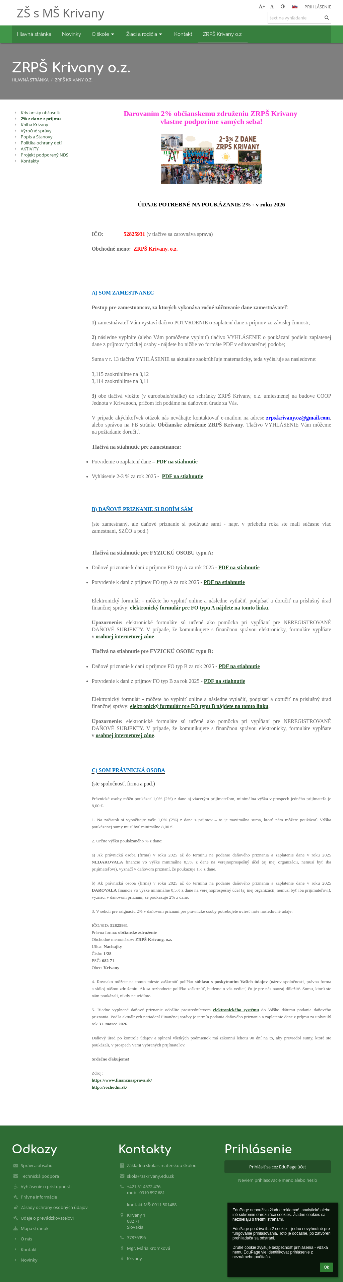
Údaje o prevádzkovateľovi (47, 1218)
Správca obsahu (37, 1165)
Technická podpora (40, 1176)
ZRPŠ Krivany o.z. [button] (223, 34)
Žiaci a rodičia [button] (144, 34)
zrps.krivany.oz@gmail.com (298, 418)
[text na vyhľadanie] (299, 18)
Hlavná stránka (30, 80)
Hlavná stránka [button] (34, 34)
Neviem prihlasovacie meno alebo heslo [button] (277, 1180)
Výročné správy (36, 131)
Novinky (29, 1260)
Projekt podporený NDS (44, 155)
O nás (26, 1239)
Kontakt (29, 1249)
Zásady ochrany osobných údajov (54, 1207)
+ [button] (262, 6)
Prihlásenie (317, 7)
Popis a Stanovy (37, 137)
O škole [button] (104, 34)
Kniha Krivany (34, 125)
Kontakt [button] (183, 34)
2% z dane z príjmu (41, 119)
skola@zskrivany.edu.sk (150, 1176)
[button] (295, 7)
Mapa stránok (35, 1228)
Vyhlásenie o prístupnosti (46, 1186)
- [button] (272, 6)
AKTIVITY (30, 149)
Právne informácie (39, 1197)
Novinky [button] (71, 34)
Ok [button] (326, 1267)
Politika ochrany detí (41, 143)
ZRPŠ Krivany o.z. (73, 80)
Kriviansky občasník (40, 113)
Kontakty (30, 161)
